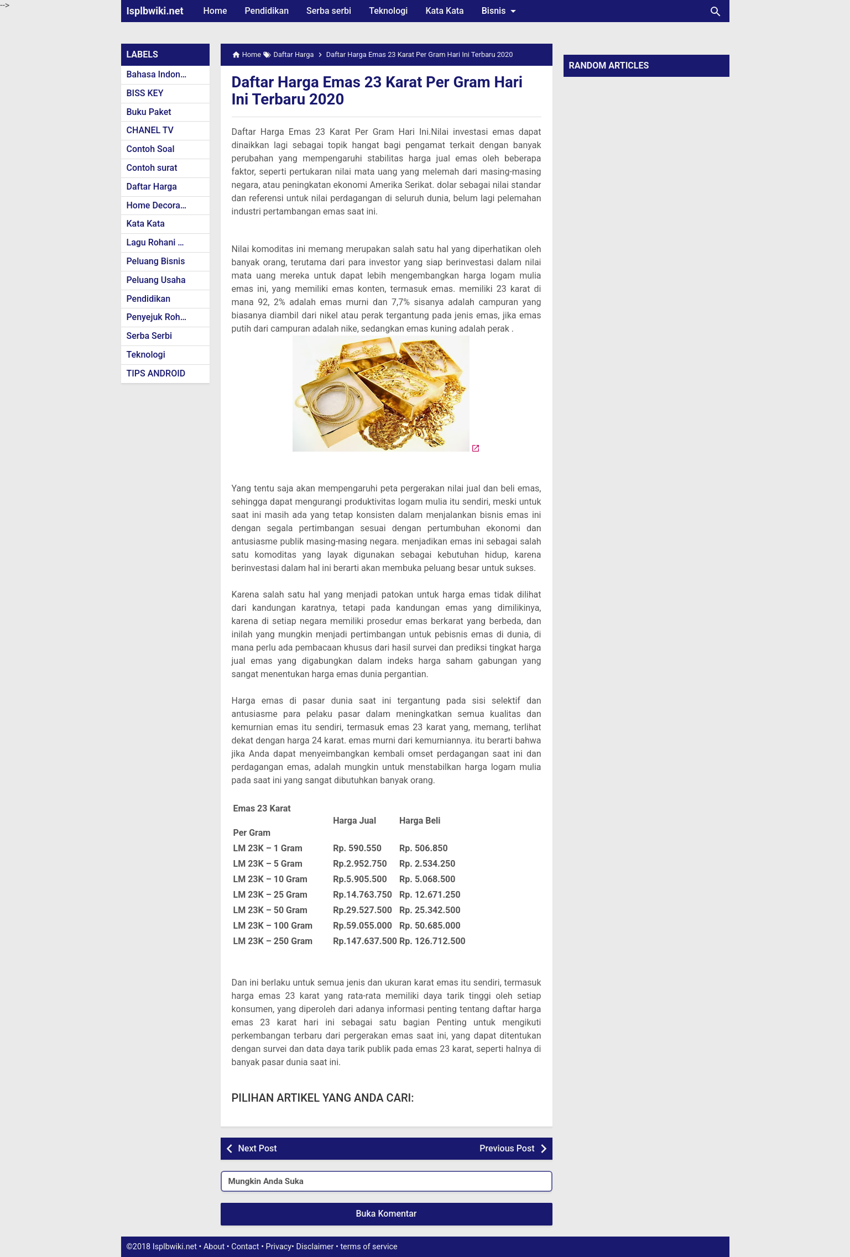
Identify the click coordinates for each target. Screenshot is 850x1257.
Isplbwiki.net (155, 11)
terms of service (368, 1246)
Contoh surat (152, 168)
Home (215, 11)
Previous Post (506, 1148)
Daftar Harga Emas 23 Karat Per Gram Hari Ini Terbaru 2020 (380, 90)
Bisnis (501, 11)
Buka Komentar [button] (386, 1213)
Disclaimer (315, 1246)
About (214, 1246)
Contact (245, 1246)
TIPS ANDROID (156, 373)
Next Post (257, 1148)
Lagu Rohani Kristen (166, 242)
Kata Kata (444, 11)
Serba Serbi (150, 336)
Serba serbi (328, 11)
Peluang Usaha (156, 280)
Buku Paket (149, 112)
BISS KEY (145, 93)
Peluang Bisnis (156, 261)
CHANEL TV (150, 130)
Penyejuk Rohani (159, 317)
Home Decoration (161, 205)
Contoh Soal (151, 149)
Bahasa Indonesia (162, 74)
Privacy (279, 1246)
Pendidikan (266, 11)
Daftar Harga (152, 186)
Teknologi (388, 11)
